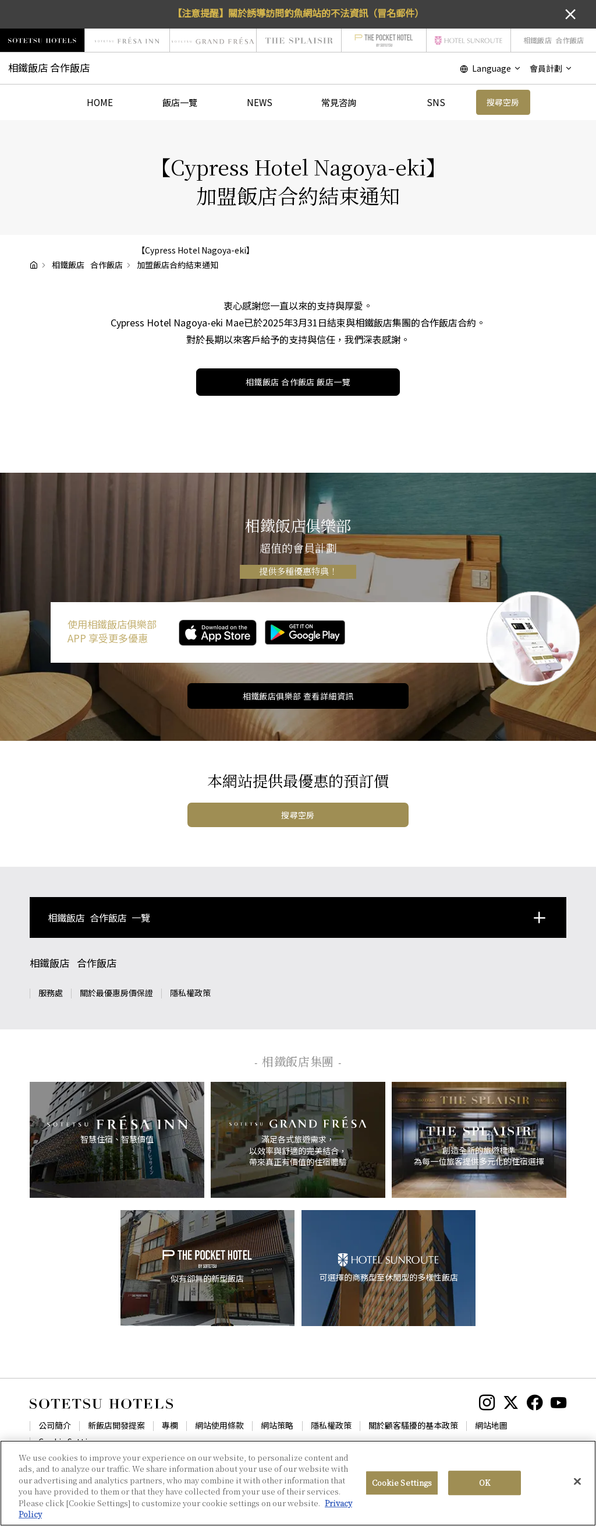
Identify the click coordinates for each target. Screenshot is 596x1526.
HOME (100, 102)
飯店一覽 (179, 102)
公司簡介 (54, 1425)
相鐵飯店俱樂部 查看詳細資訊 (298, 696)
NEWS (259, 102)
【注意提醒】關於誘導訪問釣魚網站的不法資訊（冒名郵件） (298, 13)
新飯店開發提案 (116, 1425)
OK (484, 1485)
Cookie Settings (70, 1441)
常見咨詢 (338, 102)
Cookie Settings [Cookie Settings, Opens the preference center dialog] (402, 1485)
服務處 (50, 993)
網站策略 (277, 1425)
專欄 (170, 1425)
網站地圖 (491, 1425)
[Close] (577, 1484)
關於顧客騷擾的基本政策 (413, 1425)
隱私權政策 (190, 993)
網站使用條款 (219, 1425)
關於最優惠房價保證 (116, 993)
